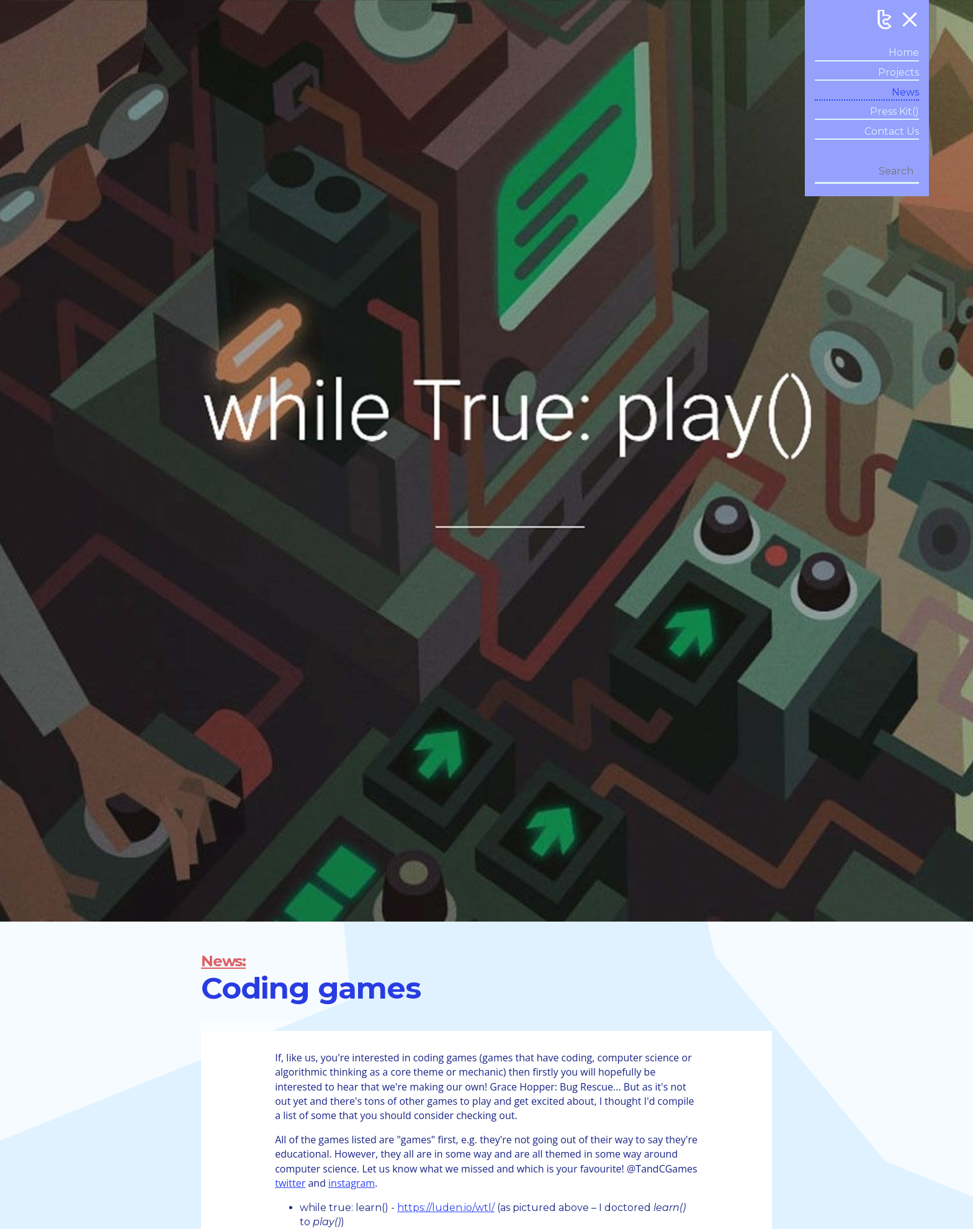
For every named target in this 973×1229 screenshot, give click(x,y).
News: (223, 961)
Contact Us (891, 131)
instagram (351, 1183)
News (905, 92)
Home (904, 52)
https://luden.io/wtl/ (446, 1207)
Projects (898, 72)
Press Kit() (894, 111)
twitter (290, 1183)
